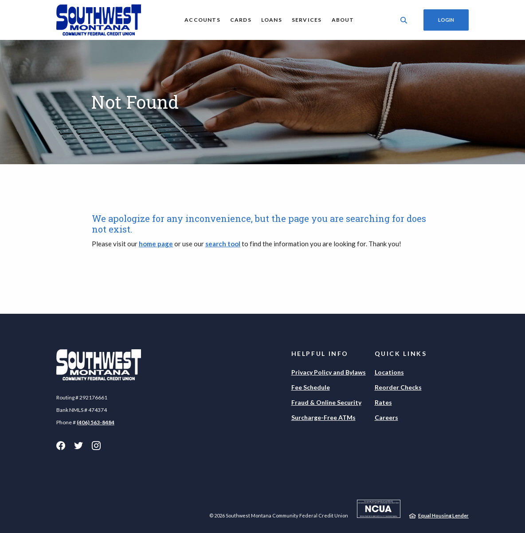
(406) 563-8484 (95, 422)
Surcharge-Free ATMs (323, 417)
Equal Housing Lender (443, 515)
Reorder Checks (398, 387)
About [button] (343, 19)
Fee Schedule (310, 387)
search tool (222, 244)
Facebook (60, 445)
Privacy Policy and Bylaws (328, 372)
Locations (389, 372)
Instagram (96, 445)
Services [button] (307, 19)
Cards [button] (240, 19)
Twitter (78, 445)
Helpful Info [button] (320, 353)
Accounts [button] (202, 19)
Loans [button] (271, 19)
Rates (383, 402)
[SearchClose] (404, 20)
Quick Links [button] (401, 353)
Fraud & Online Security (326, 402)
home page (156, 244)
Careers (386, 417)
